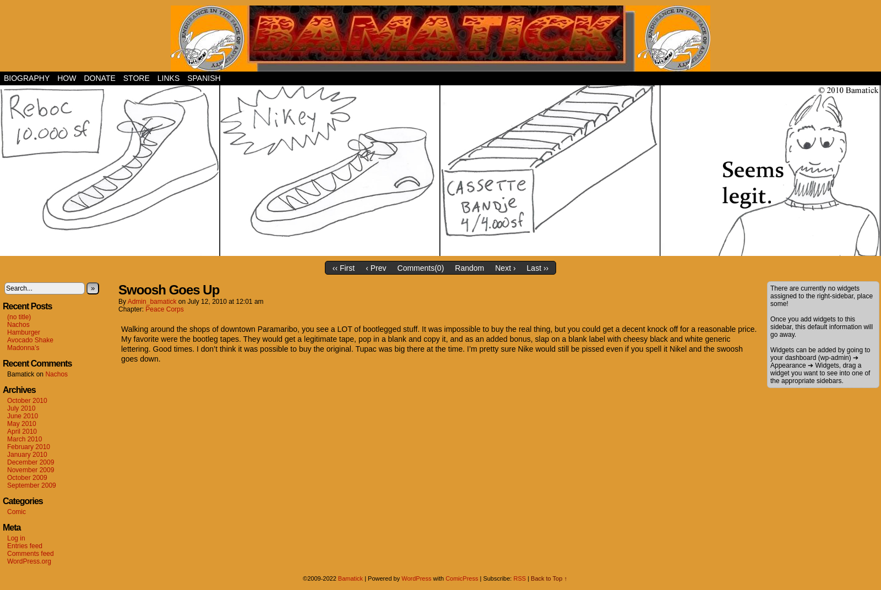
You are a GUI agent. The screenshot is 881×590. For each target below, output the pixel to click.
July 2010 (21, 408)
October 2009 (27, 478)
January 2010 (27, 454)
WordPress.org (29, 561)
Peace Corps (164, 309)
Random (469, 268)
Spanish (203, 78)
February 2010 (28, 447)
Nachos (18, 325)
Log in (16, 538)
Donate (99, 78)
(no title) (19, 317)
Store (136, 78)
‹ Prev (376, 268)
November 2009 (30, 470)
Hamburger (23, 332)
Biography (27, 78)
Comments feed (30, 554)
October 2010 (27, 401)
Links (168, 78)
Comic (16, 512)
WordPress (416, 578)
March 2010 (24, 439)
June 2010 (22, 416)
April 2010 (22, 431)
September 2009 (31, 485)
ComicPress (461, 578)
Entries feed (24, 546)
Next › (505, 268)
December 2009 (30, 462)
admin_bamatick (152, 301)
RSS (519, 578)
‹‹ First (344, 268)
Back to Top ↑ (549, 578)
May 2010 (21, 424)
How (66, 78)
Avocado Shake (30, 340)
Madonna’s (23, 348)
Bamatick (350, 578)
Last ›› (538, 268)
